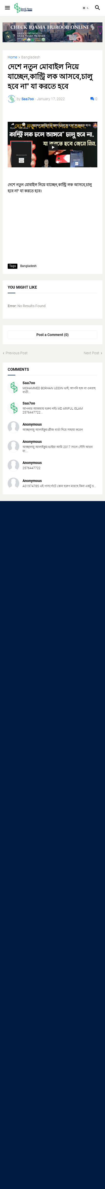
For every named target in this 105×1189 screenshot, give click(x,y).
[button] (7, 8)
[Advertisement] (52, 564)
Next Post (91, 353)
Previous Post (17, 353)
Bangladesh (30, 57)
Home (12, 57)
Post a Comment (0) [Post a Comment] (52, 335)
